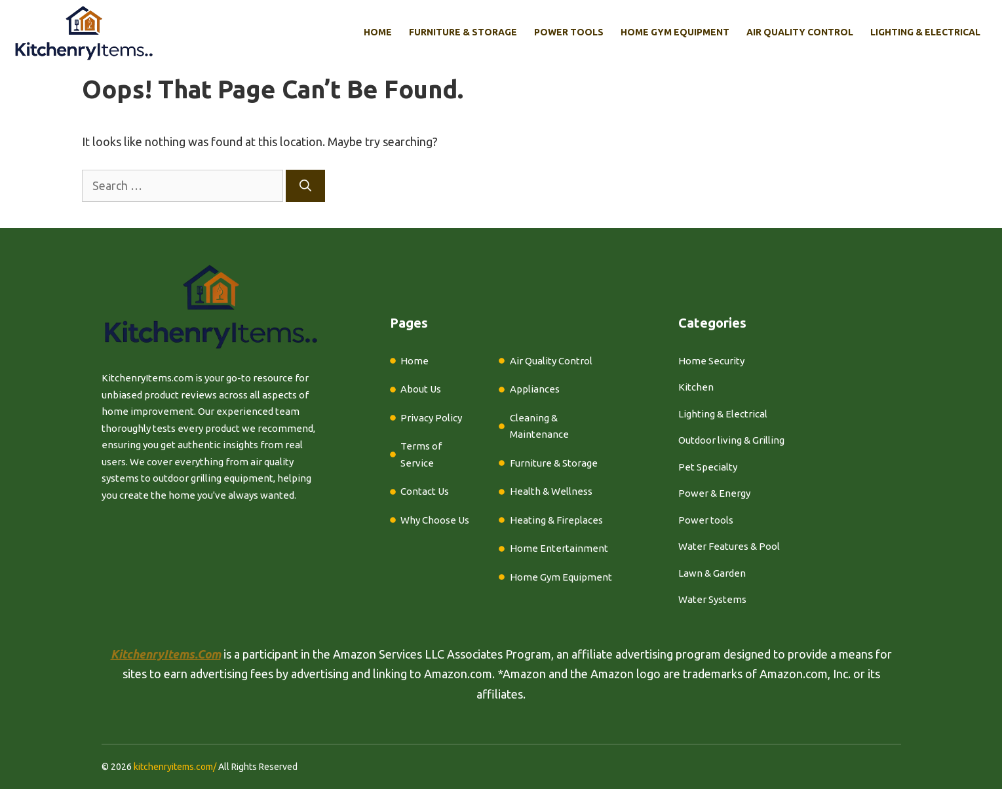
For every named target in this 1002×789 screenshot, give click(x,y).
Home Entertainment (559, 548)
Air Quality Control (799, 32)
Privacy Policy (431, 417)
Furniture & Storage (463, 32)
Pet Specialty (707, 466)
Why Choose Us (434, 520)
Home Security (711, 360)
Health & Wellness (551, 491)
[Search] (305, 186)
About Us (420, 388)
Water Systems (712, 599)
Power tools (705, 520)
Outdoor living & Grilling (731, 440)
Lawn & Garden (712, 573)
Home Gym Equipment (675, 32)
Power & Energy (714, 493)
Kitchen (696, 387)
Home (378, 32)
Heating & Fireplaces (556, 520)
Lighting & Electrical (925, 32)
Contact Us (424, 491)
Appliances (535, 388)
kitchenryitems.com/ (175, 766)
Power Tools (569, 32)
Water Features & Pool (729, 546)
